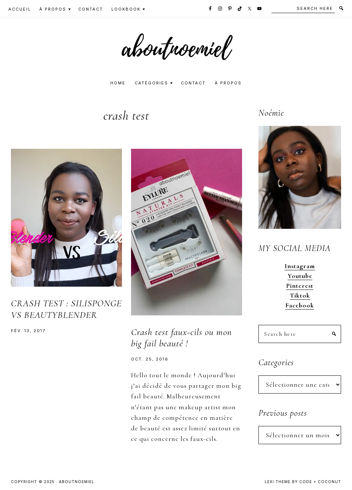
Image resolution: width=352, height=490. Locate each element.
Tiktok (300, 295)
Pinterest (299, 286)
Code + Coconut (320, 481)
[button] (176, 46)
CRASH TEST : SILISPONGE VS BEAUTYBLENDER (66, 309)
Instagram (300, 266)
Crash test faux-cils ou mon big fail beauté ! (181, 337)
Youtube (300, 276)
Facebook (299, 305)
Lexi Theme (277, 481)
